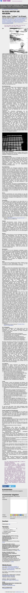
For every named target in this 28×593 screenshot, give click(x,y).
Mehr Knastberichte (18, 22)
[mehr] (3, 542)
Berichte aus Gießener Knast (20, 21)
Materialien (25, 6)
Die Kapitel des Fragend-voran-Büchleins (10, 580)
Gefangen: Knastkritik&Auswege (8, 585)
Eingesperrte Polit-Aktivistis (7, 19)
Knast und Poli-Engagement (20, 18)
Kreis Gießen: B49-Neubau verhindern (9, 566)
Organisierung (16, 5)
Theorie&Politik (4, 6)
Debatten (9, 6)
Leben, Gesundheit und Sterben (20, 19)
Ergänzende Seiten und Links (8, 575)
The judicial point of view (7, 588)
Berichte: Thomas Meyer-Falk (8, 21)
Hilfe (9, 524)
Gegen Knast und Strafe (13, 9)
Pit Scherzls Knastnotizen (7, 20)
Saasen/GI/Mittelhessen (17, 6)
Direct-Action (3, 5)
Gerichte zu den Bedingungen (8, 22)
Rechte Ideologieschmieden (7, 23)
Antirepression (9, 5)
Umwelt (21, 5)
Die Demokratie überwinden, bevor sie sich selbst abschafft (10, 568)
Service (2, 8)
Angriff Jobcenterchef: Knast (18, 20)
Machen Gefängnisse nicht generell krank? (16, 217)
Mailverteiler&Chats (11, 569)
